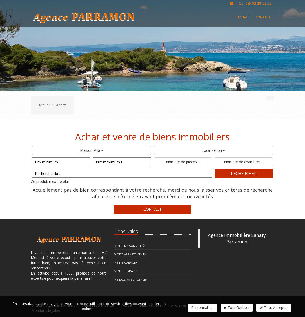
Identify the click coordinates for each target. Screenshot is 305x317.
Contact (152, 209)
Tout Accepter (273, 307)
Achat (242, 17)
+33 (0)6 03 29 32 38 (254, 3)
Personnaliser (202, 307)
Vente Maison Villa (128, 246)
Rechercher (244, 173)
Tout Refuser (237, 307)
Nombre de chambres (244, 161)
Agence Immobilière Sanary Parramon (237, 238)
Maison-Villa (91, 150)
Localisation (213, 150)
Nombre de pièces (183, 161)
